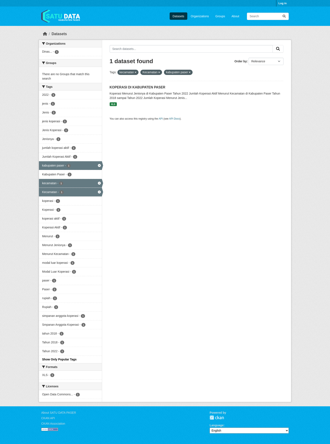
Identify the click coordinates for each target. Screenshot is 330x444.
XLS (113, 104)
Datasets (178, 16)
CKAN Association (53, 423)
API (161, 118)
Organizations (200, 16)
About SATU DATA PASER (58, 412)
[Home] (45, 34)
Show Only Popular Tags (59, 359)
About (235, 16)
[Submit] (284, 16)
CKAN (217, 417)
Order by (240, 61)
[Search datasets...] (268, 16)
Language (217, 425)
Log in (282, 3)
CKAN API (48, 418)
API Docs (174, 118)
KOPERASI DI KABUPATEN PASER (137, 87)
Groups (220, 16)
